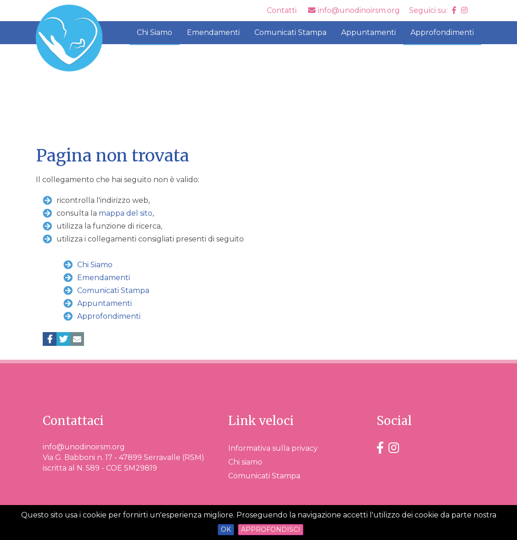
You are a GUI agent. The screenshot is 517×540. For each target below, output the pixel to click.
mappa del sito (125, 213)
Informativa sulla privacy (273, 448)
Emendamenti (213, 32)
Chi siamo (245, 462)
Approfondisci (270, 529)
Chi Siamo (154, 32)
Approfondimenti (442, 32)
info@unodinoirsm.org (84, 446)
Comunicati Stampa (290, 32)
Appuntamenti (368, 32)
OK (226, 529)
